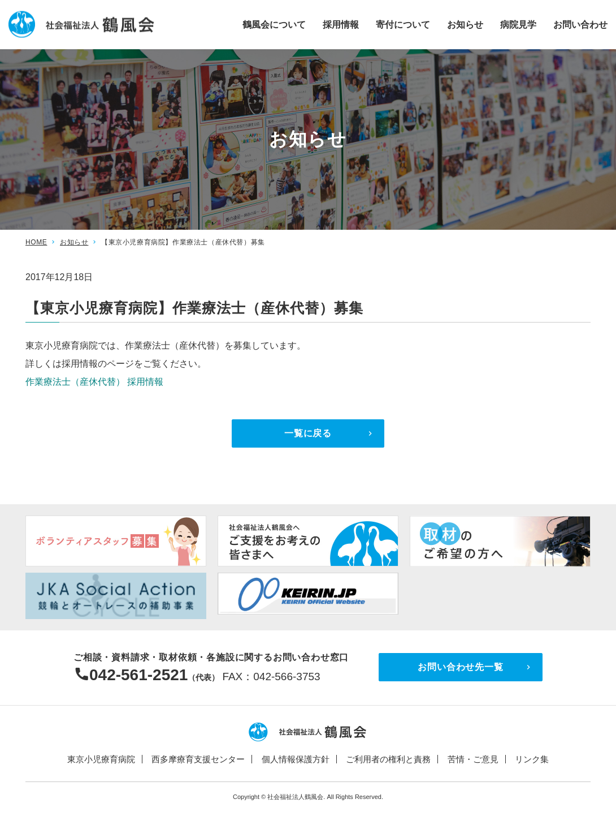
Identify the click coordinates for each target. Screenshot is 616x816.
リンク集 (532, 759)
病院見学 (518, 24)
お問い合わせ (580, 24)
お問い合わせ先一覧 (460, 667)
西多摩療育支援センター (198, 759)
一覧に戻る (308, 433)
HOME (36, 242)
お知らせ (465, 24)
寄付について (403, 24)
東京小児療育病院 (101, 759)
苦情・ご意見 (473, 759)
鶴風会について (274, 24)
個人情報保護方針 (295, 759)
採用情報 (341, 24)
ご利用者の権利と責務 (388, 759)
